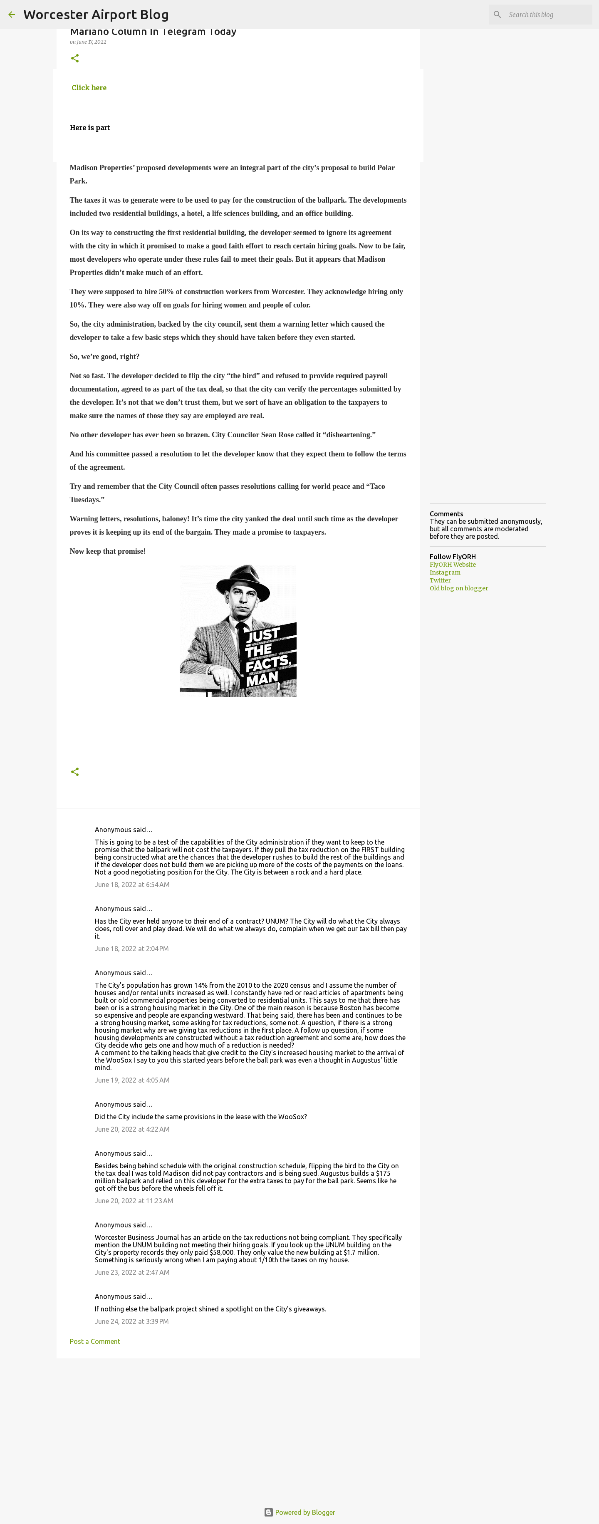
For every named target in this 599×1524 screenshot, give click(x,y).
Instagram (445, 572)
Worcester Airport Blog (96, 14)
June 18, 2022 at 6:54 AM (132, 884)
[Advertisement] (238, 1429)
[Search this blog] (548, 15)
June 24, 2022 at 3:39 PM (132, 1321)
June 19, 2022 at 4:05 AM (132, 1080)
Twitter (440, 580)
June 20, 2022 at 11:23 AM (134, 1200)
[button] (75, 58)
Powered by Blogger (299, 1512)
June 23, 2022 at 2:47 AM (132, 1272)
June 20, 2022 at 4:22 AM (132, 1129)
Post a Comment (95, 1341)
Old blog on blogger (459, 588)
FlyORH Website (453, 564)
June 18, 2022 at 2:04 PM (132, 948)
